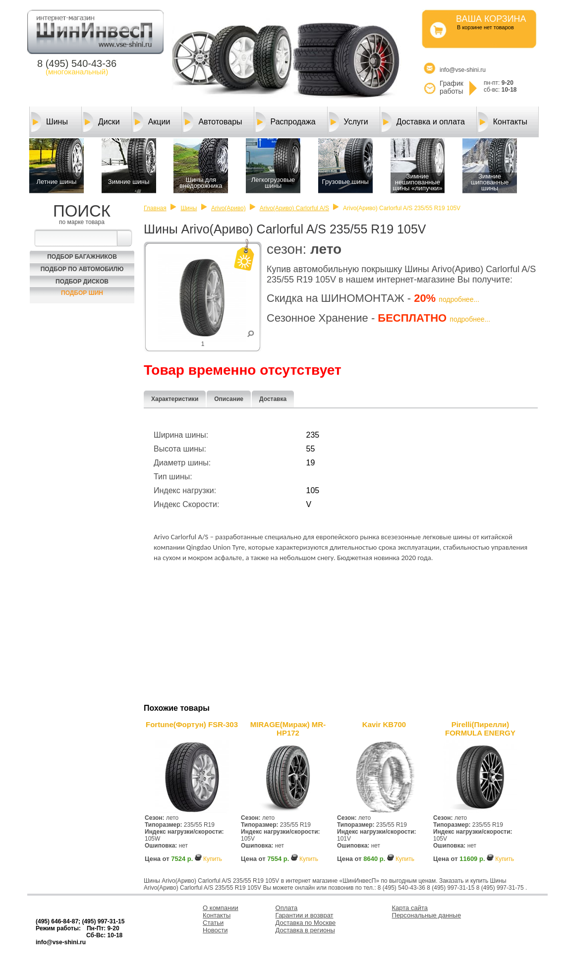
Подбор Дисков (82, 281)
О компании (220, 908)
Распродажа (286, 122)
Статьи (213, 922)
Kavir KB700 (384, 724)
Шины (49, 122)
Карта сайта (410, 908)
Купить (212, 858)
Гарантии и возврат (305, 915)
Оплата (287, 908)
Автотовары (212, 122)
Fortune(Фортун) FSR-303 (192, 724)
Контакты (502, 122)
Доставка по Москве (306, 922)
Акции (151, 122)
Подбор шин (82, 292)
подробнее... (459, 299)
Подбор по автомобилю (82, 269)
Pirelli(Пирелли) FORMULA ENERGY (480, 728)
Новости (215, 930)
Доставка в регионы (305, 930)
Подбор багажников (82, 256)
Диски (101, 122)
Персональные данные (426, 915)
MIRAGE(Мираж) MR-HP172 (288, 728)
